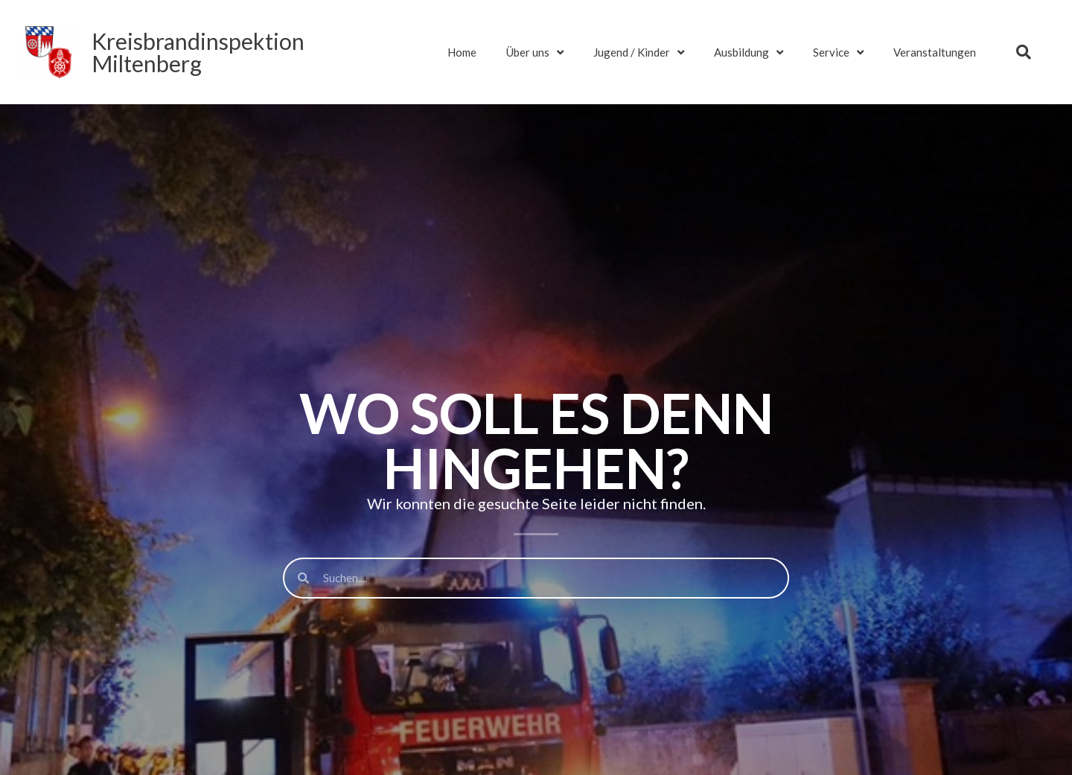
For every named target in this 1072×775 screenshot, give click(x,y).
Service (838, 52)
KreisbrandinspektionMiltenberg (198, 52)
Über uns (535, 52)
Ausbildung (748, 52)
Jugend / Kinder (638, 52)
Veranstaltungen (934, 52)
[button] (1023, 52)
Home (461, 52)
